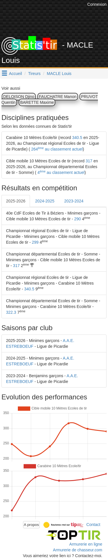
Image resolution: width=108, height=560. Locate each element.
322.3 (11, 312)
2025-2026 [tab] (15, 201)
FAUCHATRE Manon (57, 96)
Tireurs (34, 73)
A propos (31, 525)
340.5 (77, 137)
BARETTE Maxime (37, 102)
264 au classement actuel (56, 149)
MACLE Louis (59, 73)
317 (89, 161)
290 (77, 219)
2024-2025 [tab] (44, 201)
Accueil (15, 73)
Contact (93, 524)
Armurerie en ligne (85, 544)
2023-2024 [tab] (74, 201)
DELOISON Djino (18, 96)
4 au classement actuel (60, 172)
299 (35, 242)
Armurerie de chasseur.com (77, 550)
